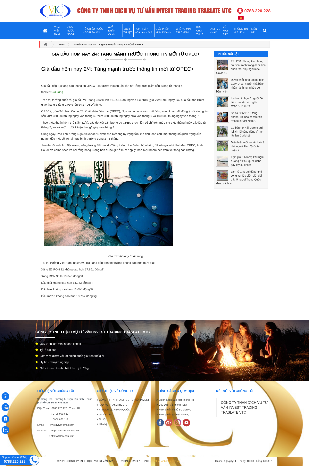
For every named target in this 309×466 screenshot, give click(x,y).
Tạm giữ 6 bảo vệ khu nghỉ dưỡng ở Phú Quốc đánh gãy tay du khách (247, 160)
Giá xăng (57, 91)
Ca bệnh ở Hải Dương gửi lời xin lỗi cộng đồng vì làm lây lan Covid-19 (247, 131)
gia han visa (105, 414)
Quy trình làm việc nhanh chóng (58, 343)
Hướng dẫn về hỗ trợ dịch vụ (173, 409)
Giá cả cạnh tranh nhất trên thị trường (62, 368)
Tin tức (102, 419)
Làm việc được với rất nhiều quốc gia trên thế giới (69, 355)
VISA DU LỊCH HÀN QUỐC (113, 409)
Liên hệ (102, 424)
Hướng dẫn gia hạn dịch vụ (172, 414)
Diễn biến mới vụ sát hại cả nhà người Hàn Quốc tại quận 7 (247, 146)
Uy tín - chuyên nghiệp (52, 362)
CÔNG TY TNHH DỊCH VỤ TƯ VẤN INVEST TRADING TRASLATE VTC (244, 407)
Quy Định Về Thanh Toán (171, 404)
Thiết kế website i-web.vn (165, 461)
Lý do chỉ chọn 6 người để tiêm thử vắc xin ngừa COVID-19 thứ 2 (247, 102)
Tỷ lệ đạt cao (45, 349)
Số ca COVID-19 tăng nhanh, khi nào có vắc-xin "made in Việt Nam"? (246, 116)
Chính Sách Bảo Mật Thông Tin (175, 399)
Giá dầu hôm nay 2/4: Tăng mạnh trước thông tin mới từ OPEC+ (126, 54)
